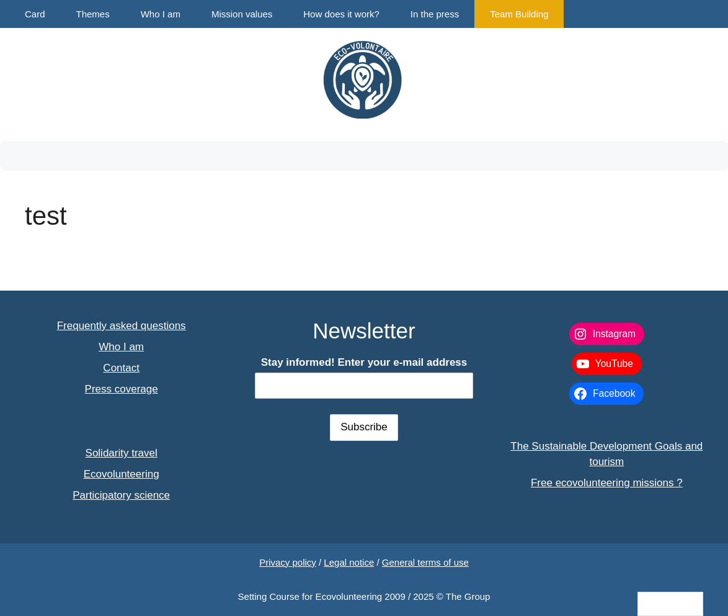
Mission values (241, 14)
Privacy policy (287, 562)
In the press (435, 14)
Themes (93, 14)
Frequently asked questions (121, 326)
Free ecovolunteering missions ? (607, 483)
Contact (121, 368)
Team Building (519, 14)
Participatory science (121, 495)
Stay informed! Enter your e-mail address (364, 362)
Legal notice (349, 562)
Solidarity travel (122, 453)
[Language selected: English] (670, 604)
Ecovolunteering (121, 474)
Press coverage (121, 389)
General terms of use (425, 562)
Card (35, 14)
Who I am (160, 14)
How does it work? (341, 14)
